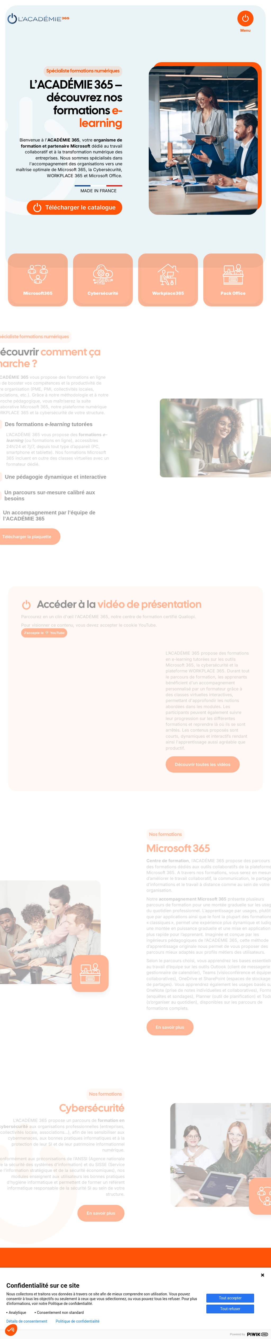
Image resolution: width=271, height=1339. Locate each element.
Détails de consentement (26, 1321)
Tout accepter (230, 1298)
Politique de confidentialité (78, 1321)
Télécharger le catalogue (74, 207)
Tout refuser (230, 1309)
